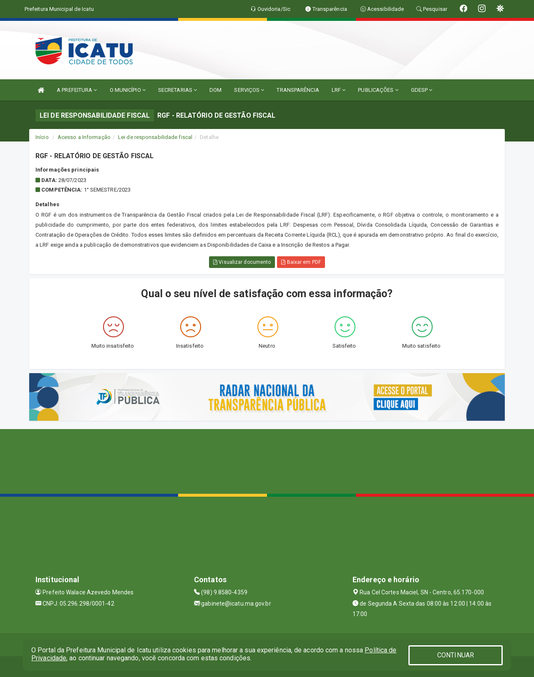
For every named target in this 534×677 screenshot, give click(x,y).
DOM (215, 90)
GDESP (422, 90)
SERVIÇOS (249, 90)
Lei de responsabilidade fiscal (155, 137)
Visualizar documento (242, 262)
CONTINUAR (455, 655)
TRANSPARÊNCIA (298, 90)
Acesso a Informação (84, 137)
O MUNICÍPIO (128, 90)
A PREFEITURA (77, 90)
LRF (339, 90)
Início (42, 137)
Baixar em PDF (301, 262)
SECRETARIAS (177, 90)
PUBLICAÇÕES (378, 90)
